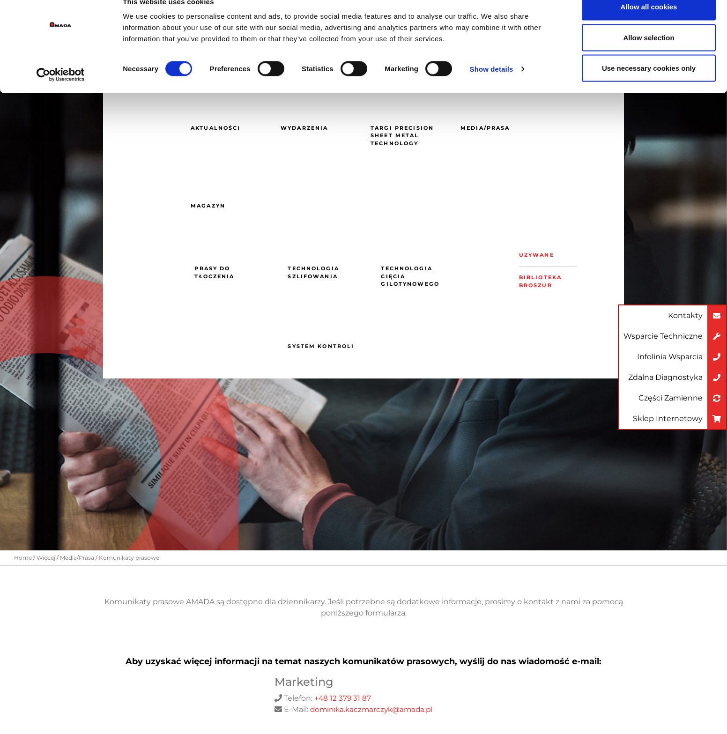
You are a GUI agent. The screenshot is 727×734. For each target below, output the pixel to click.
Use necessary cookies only (649, 86)
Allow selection (648, 55)
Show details (491, 87)
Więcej (46, 557)
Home (23, 557)
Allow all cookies (649, 25)
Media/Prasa (77, 557)
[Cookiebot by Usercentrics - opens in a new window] (61, 93)
